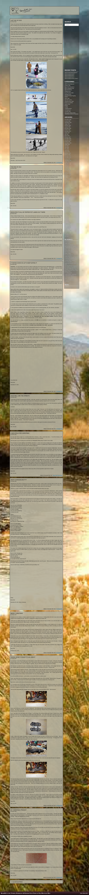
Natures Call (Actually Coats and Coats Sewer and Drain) (71, 258)
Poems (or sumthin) (69, 102)
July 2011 (67, 233)
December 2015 (68, 156)
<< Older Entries (17, 882)
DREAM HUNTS (68, 89)
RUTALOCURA (68, 261)
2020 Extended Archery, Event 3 (71, 78)
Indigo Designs (68, 253)
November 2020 (68, 119)
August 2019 (67, 124)
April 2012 (67, 220)
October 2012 (67, 211)
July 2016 (67, 145)
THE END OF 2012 (16, 167)
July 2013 (67, 198)
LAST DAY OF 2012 (16, 20)
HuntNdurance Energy (69, 251)
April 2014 (67, 185)
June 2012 (67, 217)
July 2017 (67, 134)
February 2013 (68, 205)
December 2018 (68, 128)
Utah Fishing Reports (69, 275)
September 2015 (68, 160)
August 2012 (67, 214)
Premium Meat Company (70, 260)
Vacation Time (68, 111)
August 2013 (67, 197)
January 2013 (67, 207)
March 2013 (67, 204)
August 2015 (67, 161)
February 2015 (68, 170)
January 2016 (67, 154)
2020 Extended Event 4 (69, 77)
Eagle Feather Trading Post (70, 248)
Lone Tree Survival (69, 254)
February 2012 (68, 223)
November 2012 (68, 210)
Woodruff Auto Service (69, 280)
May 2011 (67, 236)
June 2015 (67, 164)
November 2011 (68, 227)
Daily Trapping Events (69, 88)
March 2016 (67, 151)
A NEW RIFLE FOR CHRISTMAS (20, 433)
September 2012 (68, 213)
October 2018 (67, 129)
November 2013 (68, 192)
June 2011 (67, 234)
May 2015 (67, 166)
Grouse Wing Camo (69, 250)
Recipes (66, 105)
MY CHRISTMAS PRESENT (18, 810)
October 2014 (67, 176)
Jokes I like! (67, 98)
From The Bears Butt (69, 92)
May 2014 (67, 183)
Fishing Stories (68, 91)
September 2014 (68, 178)
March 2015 (67, 169)
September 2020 (68, 122)
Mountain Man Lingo (69, 101)
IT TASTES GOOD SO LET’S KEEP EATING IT (24, 263)
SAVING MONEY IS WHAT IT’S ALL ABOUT (23, 657)
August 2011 (67, 232)
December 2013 (68, 191)
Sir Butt (66, 107)
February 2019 (68, 125)
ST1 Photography (68, 272)
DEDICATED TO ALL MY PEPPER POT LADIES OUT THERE (28, 212)
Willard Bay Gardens (69, 278)
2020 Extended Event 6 (69, 74)
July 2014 (67, 180)
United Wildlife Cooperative (70, 274)
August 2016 (67, 144)
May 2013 (67, 201)
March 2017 (67, 135)
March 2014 (67, 186)
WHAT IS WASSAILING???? (19, 480)
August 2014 (67, 179)
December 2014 (68, 173)
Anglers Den (67, 243)
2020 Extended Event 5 (69, 75)
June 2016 (67, 147)
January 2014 (67, 189)
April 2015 (67, 167)
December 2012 (68, 208)
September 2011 (68, 230)
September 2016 (68, 143)
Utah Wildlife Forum (69, 277)
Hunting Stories (68, 94)
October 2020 (67, 121)
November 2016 (68, 140)
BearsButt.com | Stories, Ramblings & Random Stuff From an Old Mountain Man (25, 893)
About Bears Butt (68, 287)
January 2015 (67, 172)
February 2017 (68, 137)
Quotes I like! (67, 104)
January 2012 (67, 224)
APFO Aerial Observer (69, 84)
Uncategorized (68, 110)
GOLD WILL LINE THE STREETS (20, 396)
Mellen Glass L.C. (68, 256)
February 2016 (68, 153)
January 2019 (67, 126)
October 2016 (67, 141)
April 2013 (67, 202)
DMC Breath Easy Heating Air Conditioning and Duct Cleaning (71, 247)
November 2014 (68, 175)
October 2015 (67, 159)
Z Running (67, 281)
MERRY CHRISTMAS (17, 613)
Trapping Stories (68, 108)
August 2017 (67, 132)
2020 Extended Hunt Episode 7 (71, 72)
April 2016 (67, 150)
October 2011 (67, 229)
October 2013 (67, 194)
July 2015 (67, 163)
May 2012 (67, 218)
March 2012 (67, 221)
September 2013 (68, 195)
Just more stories (68, 99)
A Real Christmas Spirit (70, 242)
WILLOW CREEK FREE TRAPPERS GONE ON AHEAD (71, 113)
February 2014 (68, 188)
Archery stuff (67, 85)
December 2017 (68, 131)
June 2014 (67, 182)
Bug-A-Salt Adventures (69, 87)
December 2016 (68, 138)
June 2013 (67, 199)
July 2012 (67, 215)
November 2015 (68, 157)
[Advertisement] (42, 3)
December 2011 (68, 226)
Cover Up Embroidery (69, 244)
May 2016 (67, 148)
